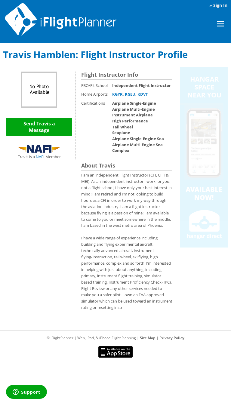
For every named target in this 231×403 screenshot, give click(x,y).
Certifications (93, 103)
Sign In (220, 5)
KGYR (117, 94)
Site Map (148, 337)
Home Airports (94, 94)
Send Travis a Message (39, 127)
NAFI (40, 156)
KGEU (130, 94)
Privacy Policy (171, 337)
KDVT (142, 94)
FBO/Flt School (94, 85)
